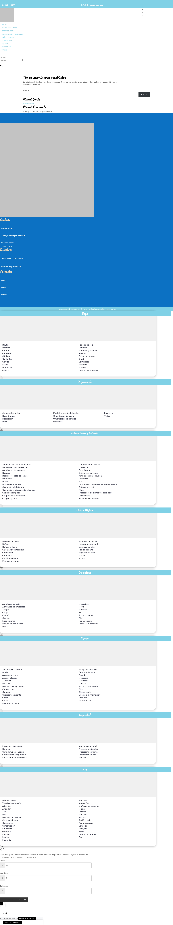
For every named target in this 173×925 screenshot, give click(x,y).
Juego (4, 50)
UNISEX (147, 16)
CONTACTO (149, 22)
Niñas (3, 280)
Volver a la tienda (26, 918)
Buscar (3, 57)
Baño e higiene (8, 37)
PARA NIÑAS (150, 10)
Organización (7, 31)
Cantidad (4, 873)
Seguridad (6, 47)
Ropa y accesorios (9, 28)
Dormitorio (7, 40)
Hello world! (28, 103)
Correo (3, 860)
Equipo (5, 44)
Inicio (4, 24)
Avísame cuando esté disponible (14, 900)
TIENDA (147, 19)
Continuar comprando (12, 922)
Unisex (4, 294)
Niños (3, 287)
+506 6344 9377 (8, 5)
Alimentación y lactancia (12, 34)
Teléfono (4, 886)
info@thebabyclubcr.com (92, 5)
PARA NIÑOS (150, 13)
